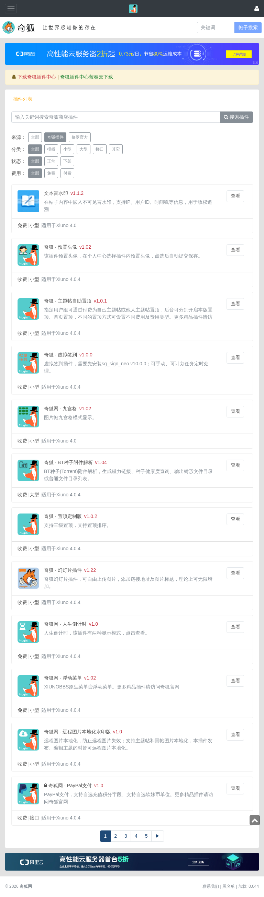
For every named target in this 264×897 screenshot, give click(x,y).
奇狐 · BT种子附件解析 (68, 462)
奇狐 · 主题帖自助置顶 (67, 301)
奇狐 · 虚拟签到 (60, 354)
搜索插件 (236, 117)
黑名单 (228, 886)
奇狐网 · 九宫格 (60, 408)
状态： (18, 161)
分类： (18, 149)
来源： (18, 137)
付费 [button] (67, 173)
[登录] (256, 8)
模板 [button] (51, 149)
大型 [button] (83, 149)
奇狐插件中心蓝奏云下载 (86, 77)
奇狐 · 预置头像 (60, 247)
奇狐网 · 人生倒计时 (65, 624)
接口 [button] (100, 149)
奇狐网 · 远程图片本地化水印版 (77, 731)
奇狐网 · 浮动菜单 (63, 678)
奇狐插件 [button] (55, 137)
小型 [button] (67, 149)
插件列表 (22, 99)
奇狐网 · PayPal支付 (70, 785)
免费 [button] (51, 173)
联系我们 (210, 886)
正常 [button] (51, 161)
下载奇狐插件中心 (37, 77)
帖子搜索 (248, 27)
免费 (22, 225)
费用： (18, 173)
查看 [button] (235, 196)
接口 (34, 818)
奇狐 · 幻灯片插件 (63, 570)
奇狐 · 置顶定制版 (63, 516)
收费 (22, 279)
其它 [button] (116, 149)
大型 (34, 494)
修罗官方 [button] (80, 137)
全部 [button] (35, 137)
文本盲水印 (56, 193)
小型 (34, 225)
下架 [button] (67, 161)
